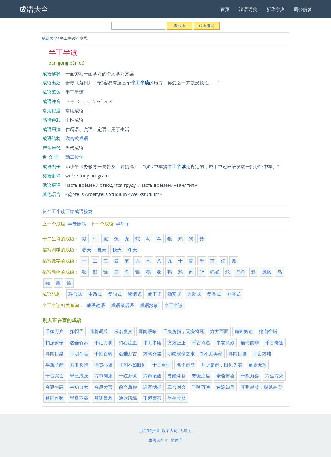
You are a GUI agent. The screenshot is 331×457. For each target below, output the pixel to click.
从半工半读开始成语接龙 (67, 211)
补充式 (234, 294)
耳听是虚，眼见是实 (261, 387)
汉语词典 (248, 9)
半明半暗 (79, 353)
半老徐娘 (77, 224)
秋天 (117, 249)
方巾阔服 (103, 376)
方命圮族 (152, 376)
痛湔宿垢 (268, 331)
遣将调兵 (99, 331)
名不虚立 (186, 365)
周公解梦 (303, 9)
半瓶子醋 (54, 365)
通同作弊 (54, 398)
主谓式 (95, 294)
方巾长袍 (79, 365)
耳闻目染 (54, 353)
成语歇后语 (122, 305)
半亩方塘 (262, 353)
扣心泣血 (128, 342)
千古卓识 (161, 365)
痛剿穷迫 (244, 331)
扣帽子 (77, 331)
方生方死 (274, 376)
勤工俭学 (74, 157)
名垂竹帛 (79, 342)
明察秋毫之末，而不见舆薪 (194, 353)
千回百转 (103, 353)
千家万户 (54, 331)
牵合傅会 (225, 376)
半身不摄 (79, 398)
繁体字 (177, 440)
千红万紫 (128, 376)
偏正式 (154, 294)
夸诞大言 (103, 387)
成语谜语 (96, 305)
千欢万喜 (250, 376)
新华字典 (275, 9)
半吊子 (123, 224)
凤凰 (266, 272)
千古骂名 (201, 342)
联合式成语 (76, 138)
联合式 (75, 294)
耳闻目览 (237, 353)
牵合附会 (176, 387)
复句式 (115, 294)
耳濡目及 (103, 398)
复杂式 (214, 294)
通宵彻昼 (152, 387)
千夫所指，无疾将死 (183, 331)
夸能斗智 (176, 376)
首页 (225, 9)
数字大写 (170, 430)
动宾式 (174, 294)
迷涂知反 (225, 387)
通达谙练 (128, 398)
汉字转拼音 (150, 430)
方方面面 (219, 331)
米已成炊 (79, 376)
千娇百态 (152, 398)
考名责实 (123, 331)
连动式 (194, 294)
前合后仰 (128, 387)
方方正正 (176, 342)
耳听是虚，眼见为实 (221, 365)
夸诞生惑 (54, 387)
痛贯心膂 (103, 365)
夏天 (101, 249)
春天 (86, 249)
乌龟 (240, 272)
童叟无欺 (257, 365)
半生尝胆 (176, 398)
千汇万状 (103, 342)
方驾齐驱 (152, 353)
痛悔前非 (250, 342)
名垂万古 (128, 353)
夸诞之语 (201, 376)
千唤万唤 (201, 387)
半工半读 (173, 305)
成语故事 (149, 305)
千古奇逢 (274, 342)
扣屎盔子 (54, 342)
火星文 (185, 430)
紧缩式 (135, 294)
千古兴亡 (54, 376)
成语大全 (50, 38)
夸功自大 (79, 387)
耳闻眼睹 (148, 331)
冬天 (132, 249)
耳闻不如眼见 (132, 365)
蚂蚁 (214, 272)
